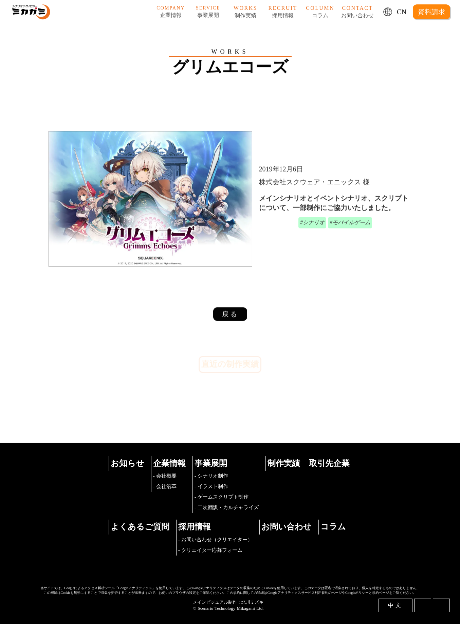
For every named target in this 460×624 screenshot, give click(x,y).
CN (401, 12)
